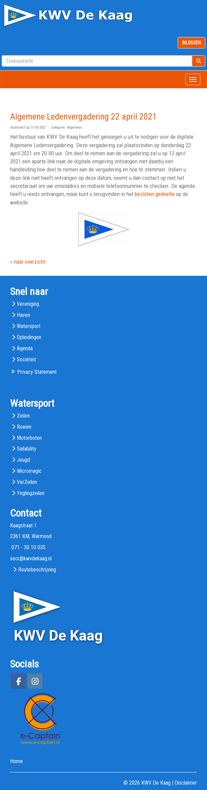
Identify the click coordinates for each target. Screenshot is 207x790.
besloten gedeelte (155, 194)
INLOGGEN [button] (191, 42)
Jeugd (23, 460)
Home (16, 761)
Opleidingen (29, 337)
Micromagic (29, 471)
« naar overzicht (28, 261)
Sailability (26, 449)
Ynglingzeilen (31, 493)
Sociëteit (26, 359)
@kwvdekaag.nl (31, 558)
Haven (23, 315)
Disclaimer (186, 783)
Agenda (25, 348)
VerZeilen (27, 482)
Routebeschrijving (37, 569)
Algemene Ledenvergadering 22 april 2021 (83, 116)
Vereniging (28, 304)
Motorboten (29, 438)
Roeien (24, 427)
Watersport (28, 326)
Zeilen (23, 416)
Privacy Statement (37, 372)
